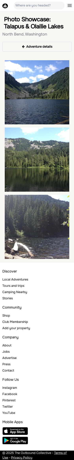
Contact (8, 370)
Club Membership (15, 322)
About (6, 345)
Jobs (6, 352)
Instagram (9, 388)
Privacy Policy (21, 457)
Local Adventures (15, 279)
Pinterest (9, 400)
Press (6, 364)
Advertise (9, 358)
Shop (6, 315)
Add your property (16, 328)
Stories (7, 298)
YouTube (8, 413)
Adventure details (37, 47)
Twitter (7, 406)
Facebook (9, 394)
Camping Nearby (14, 292)
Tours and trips (13, 286)
